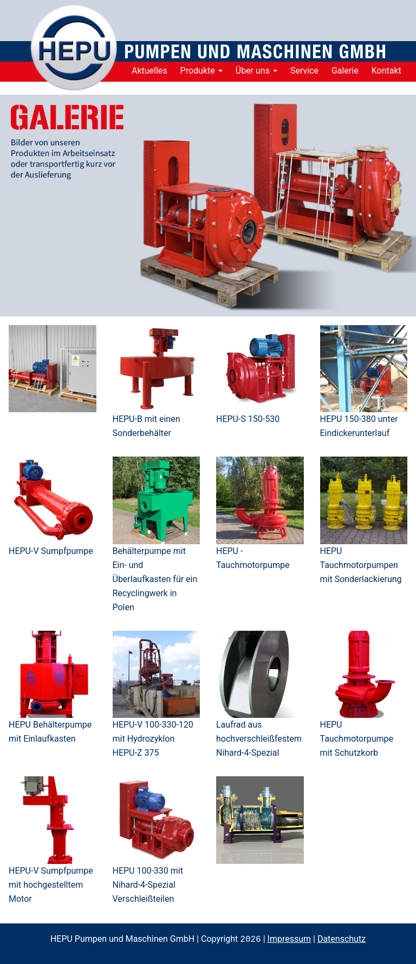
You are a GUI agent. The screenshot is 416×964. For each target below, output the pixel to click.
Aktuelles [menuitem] (149, 70)
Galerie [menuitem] (345, 70)
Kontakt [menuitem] (386, 70)
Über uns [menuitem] (256, 70)
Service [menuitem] (304, 70)
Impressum (289, 939)
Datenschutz (341, 939)
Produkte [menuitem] (201, 70)
